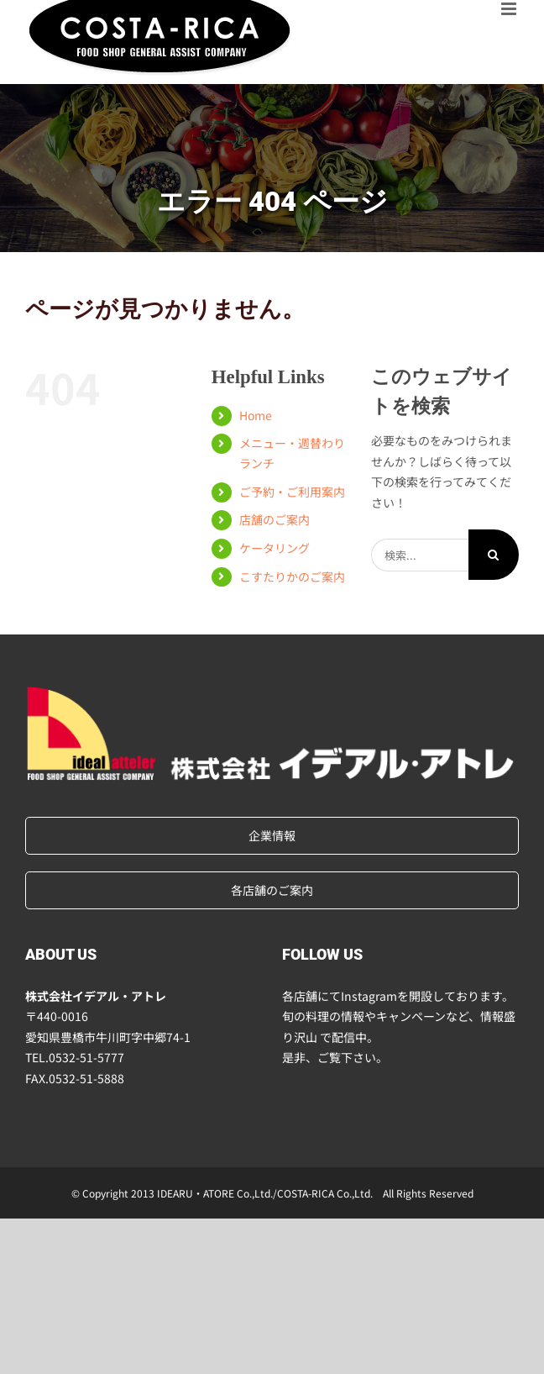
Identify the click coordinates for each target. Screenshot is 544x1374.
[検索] (493, 554)
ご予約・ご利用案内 (292, 491)
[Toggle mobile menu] (510, 9)
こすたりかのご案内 (292, 576)
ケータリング (274, 548)
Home (255, 415)
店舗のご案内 (274, 519)
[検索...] (419, 555)
